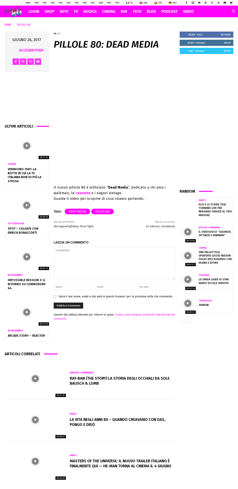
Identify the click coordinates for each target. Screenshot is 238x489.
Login (33, 11)
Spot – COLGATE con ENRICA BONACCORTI (23, 230)
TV (76, 11)
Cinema (202, 248)
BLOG (151, 11)
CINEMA (108, 11)
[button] (233, 12)
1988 (100, 3)
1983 (60, 3)
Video (73, 414)
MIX (124, 11)
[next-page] (188, 321)
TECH (137, 11)
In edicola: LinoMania (160, 226)
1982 (52, 3)
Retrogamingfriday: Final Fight (74, 226)
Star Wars (204, 275)
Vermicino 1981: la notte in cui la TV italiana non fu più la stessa (24, 175)
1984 (68, 3)
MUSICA (90, 11)
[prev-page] (182, 321)
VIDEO (188, 11)
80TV (64, 11)
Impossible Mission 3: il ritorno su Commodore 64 (27, 284)
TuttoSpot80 (16, 223)
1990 (117, 3)
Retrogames (15, 275)
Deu (173, 3)
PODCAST (169, 11)
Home (8, 24)
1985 (76, 3)
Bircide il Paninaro (81, 372)
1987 (93, 3)
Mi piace (226, 34)
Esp (158, 3)
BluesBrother (31, 50)
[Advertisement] (206, 121)
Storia (12, 164)
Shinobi (204, 305)
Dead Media (77, 211)
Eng (143, 3)
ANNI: (28, 3)
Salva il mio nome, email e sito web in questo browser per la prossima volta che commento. (116, 296)
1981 (44, 3)
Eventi (202, 200)
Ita (129, 3)
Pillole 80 (23, 24)
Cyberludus (205, 301)
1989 (109, 3)
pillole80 (102, 211)
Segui (227, 42)
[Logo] (15, 11)
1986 (84, 3)
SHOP (49, 11)
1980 (36, 3)
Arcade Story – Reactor (26, 335)
